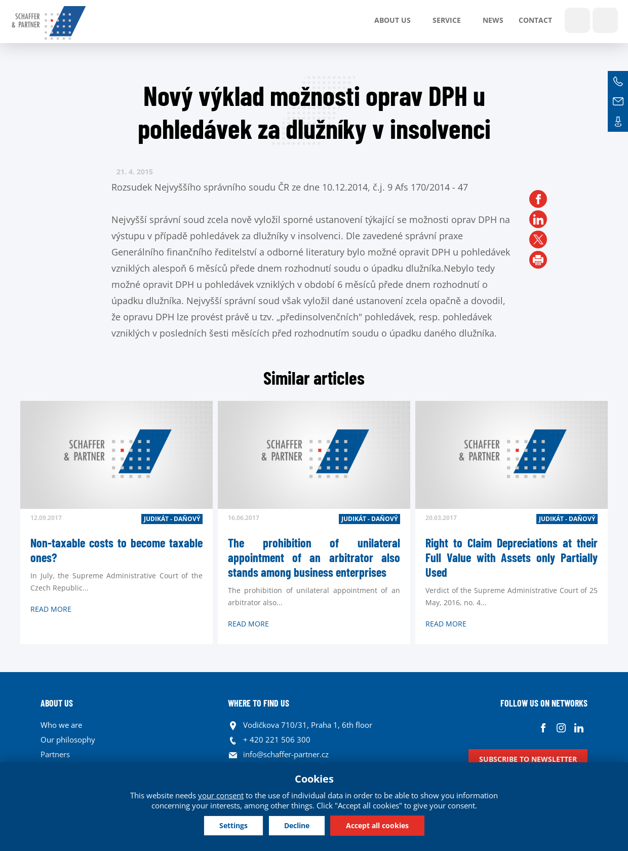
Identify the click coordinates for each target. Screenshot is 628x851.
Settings (233, 825)
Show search (577, 20)
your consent (221, 795)
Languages (605, 20)
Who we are (61, 725)
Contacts (618, 122)
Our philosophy (68, 739)
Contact (535, 20)
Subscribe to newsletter (528, 759)
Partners (55, 754)
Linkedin (578, 727)
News (493, 20)
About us (392, 20)
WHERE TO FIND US (258, 703)
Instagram (561, 727)
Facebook (543, 727)
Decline (296, 825)
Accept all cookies (377, 825)
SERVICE (447, 20)
